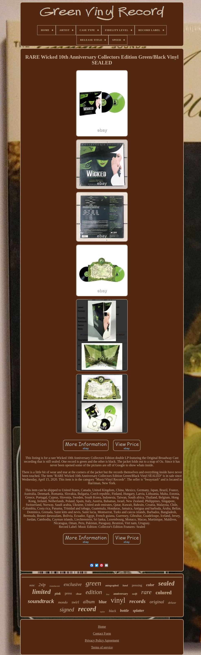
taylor (102, 612)
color (150, 585)
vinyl (118, 600)
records (137, 601)
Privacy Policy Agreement (102, 640)
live (107, 594)
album (89, 601)
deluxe (172, 602)
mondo (63, 602)
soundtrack (41, 601)
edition (94, 592)
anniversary (120, 593)
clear (78, 593)
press (68, 593)
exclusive (73, 584)
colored (164, 592)
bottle (124, 610)
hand (125, 585)
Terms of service (102, 647)
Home (102, 626)
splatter (138, 611)
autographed (111, 585)
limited (41, 591)
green (93, 583)
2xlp (41, 584)
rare (146, 592)
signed (67, 609)
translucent (55, 586)
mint (32, 585)
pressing (137, 585)
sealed (166, 583)
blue (103, 601)
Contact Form (102, 633)
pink (58, 593)
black (112, 611)
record (87, 609)
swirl (75, 602)
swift (134, 593)
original (157, 601)
